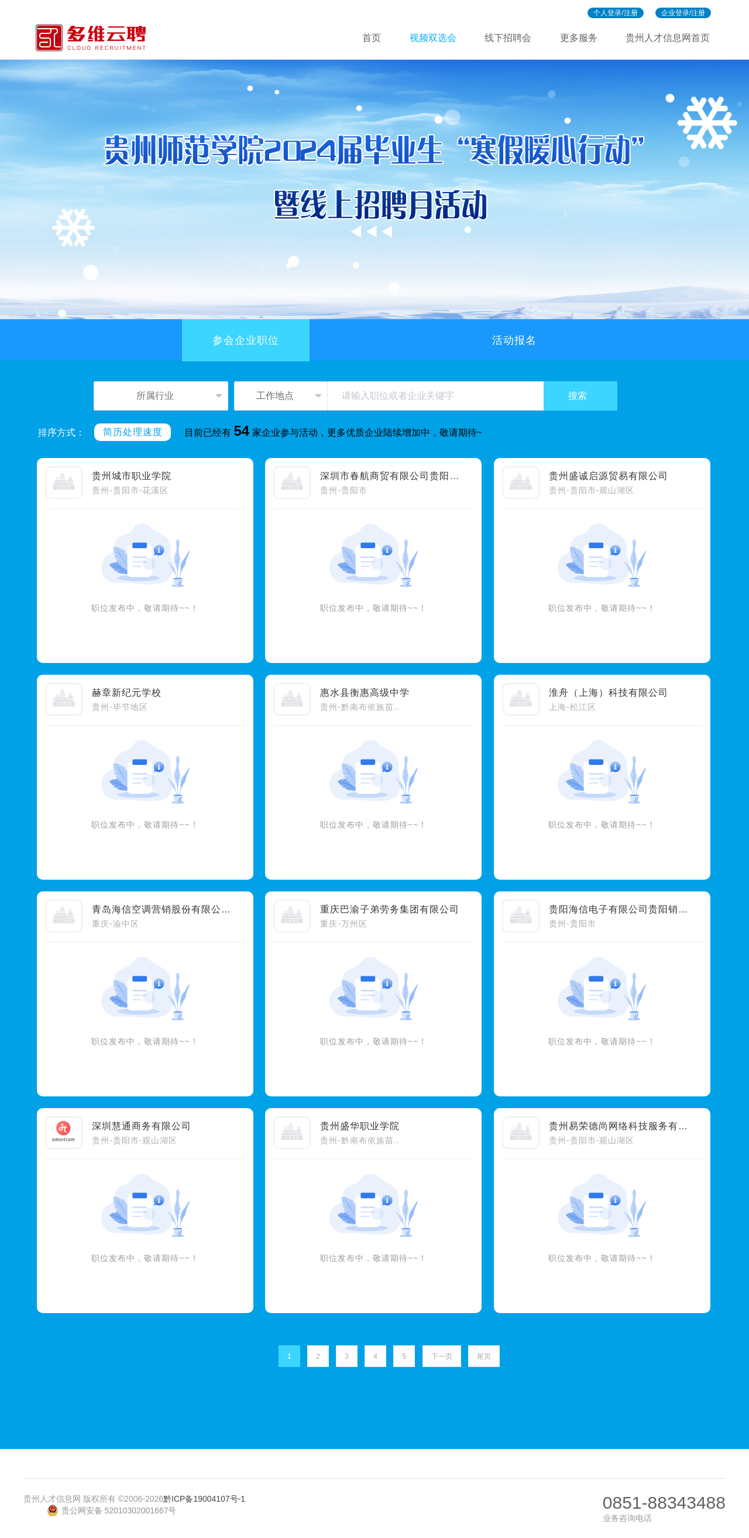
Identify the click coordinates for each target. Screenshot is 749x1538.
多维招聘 (96, 38)
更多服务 (578, 38)
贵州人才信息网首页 (668, 38)
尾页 (484, 1356)
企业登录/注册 (683, 13)
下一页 (441, 1356)
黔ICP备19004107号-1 (204, 1498)
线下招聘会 (508, 38)
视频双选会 (433, 38)
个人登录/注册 (615, 13)
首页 (371, 38)
